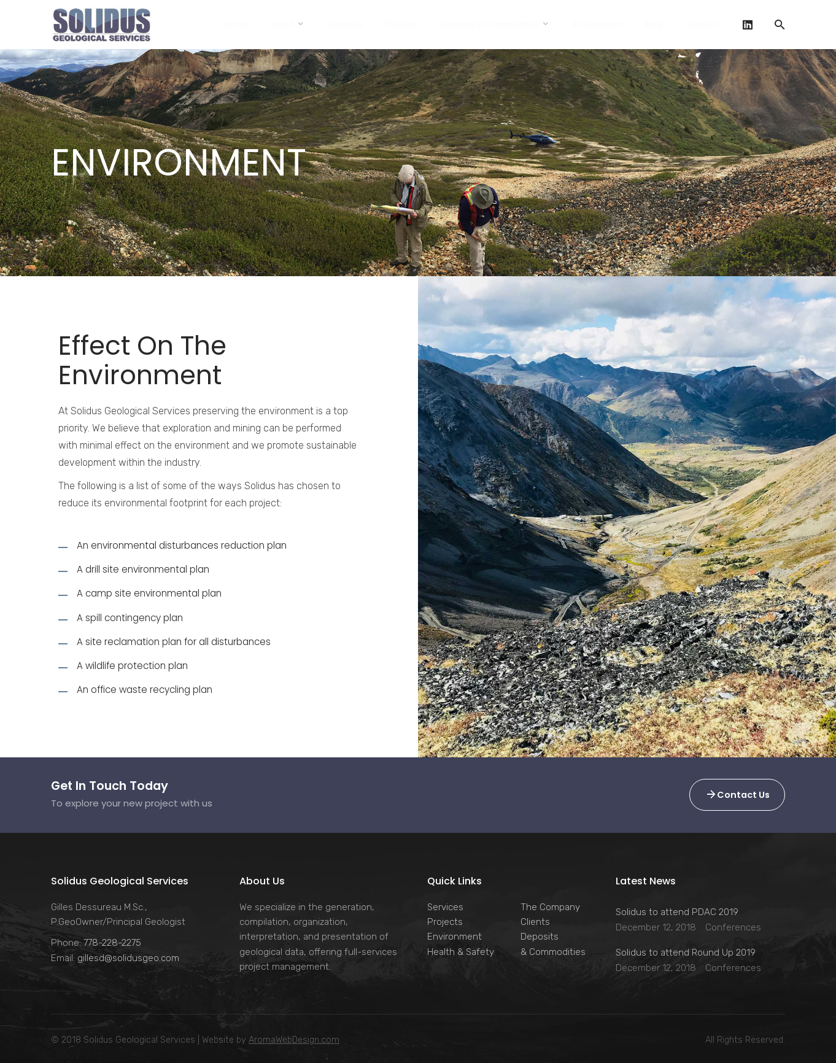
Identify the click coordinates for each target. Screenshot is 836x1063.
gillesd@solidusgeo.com (128, 958)
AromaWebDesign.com (294, 1040)
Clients (535, 921)
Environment (454, 936)
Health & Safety (460, 951)
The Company (550, 907)
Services (445, 907)
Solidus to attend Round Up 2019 (686, 952)
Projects (445, 921)
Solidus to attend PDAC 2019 (677, 912)
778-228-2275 (112, 942)
